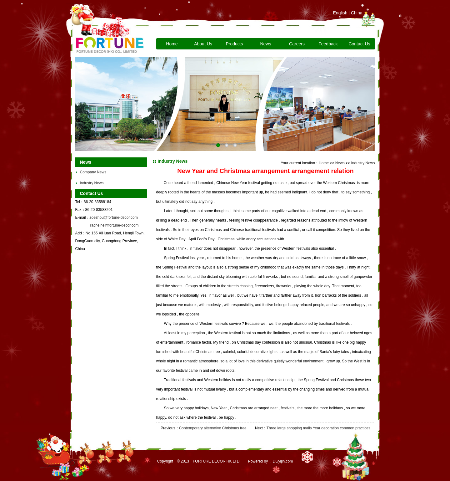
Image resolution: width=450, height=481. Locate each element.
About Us (203, 43)
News (265, 43)
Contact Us (359, 43)
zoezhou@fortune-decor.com (114, 217)
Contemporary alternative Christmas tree (213, 428)
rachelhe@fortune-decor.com (114, 225)
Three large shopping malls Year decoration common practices (318, 428)
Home (172, 43)
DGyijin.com (283, 461)
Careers (297, 43)
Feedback (328, 43)
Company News (93, 172)
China (356, 12)
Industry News (92, 183)
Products (234, 43)
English (340, 12)
